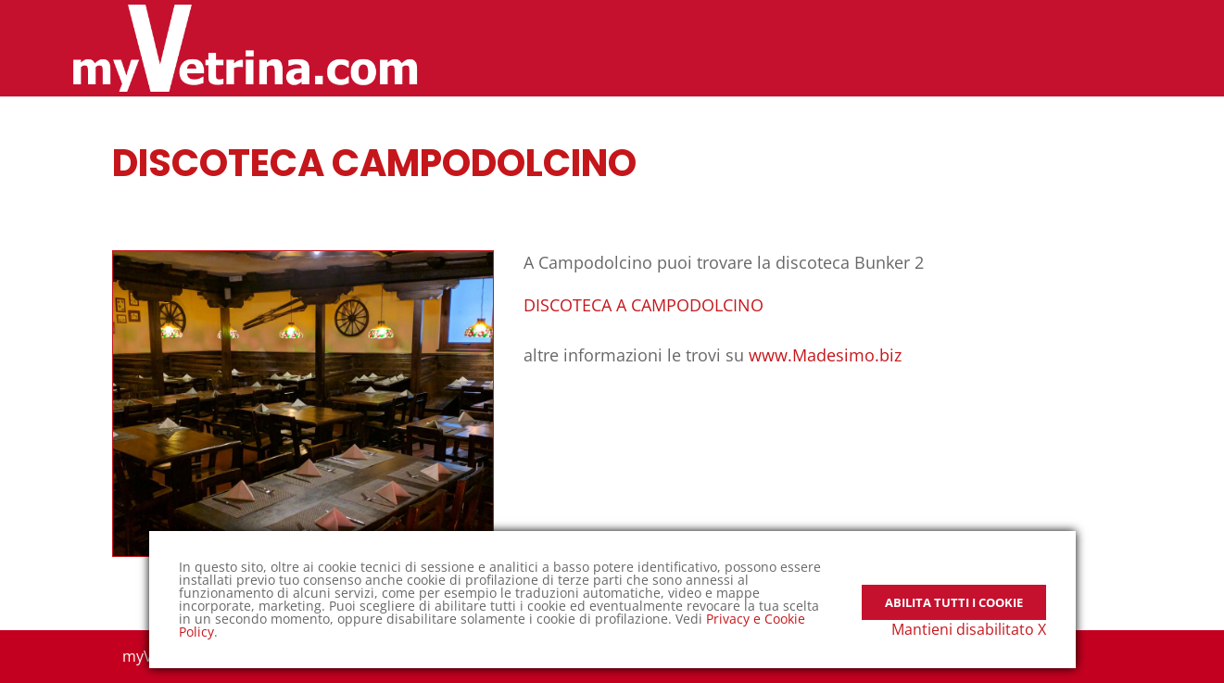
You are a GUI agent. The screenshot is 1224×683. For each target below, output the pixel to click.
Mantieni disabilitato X (968, 629)
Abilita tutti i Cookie (954, 589)
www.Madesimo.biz (825, 355)
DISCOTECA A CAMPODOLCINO (643, 305)
